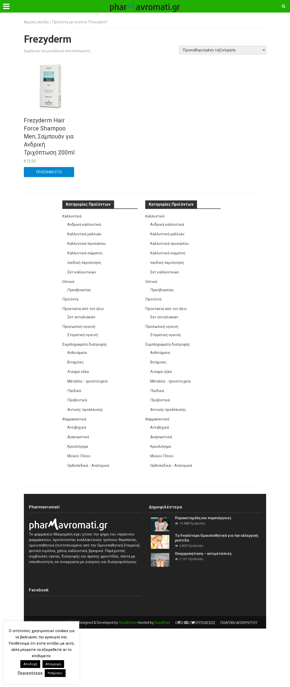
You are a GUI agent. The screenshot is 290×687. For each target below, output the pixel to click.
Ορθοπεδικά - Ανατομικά (88, 459)
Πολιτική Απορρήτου (47, 617)
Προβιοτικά (77, 396)
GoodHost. (162, 617)
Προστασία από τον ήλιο (83, 306)
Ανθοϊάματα (77, 349)
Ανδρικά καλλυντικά (84, 224)
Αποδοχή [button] (30, 664)
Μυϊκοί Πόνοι (78, 450)
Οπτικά (68, 280)
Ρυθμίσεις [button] (55, 673)
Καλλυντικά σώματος (85, 252)
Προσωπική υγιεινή (78, 324)
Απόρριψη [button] (53, 664)
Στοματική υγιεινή (82, 332)
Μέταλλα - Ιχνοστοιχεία (87, 377)
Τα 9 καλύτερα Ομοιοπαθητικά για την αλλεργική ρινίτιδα (217, 531)
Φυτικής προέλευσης (85, 405)
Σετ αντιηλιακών (81, 315)
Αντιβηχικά (76, 422)
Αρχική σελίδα (36, 22)
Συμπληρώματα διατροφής (84, 341)
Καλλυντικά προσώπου (86, 243)
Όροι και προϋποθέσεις (195, 617)
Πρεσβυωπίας (79, 288)
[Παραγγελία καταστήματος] (222, 50)
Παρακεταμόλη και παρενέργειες (203, 512)
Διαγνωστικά (78, 431)
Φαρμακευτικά (74, 414)
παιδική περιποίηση (84, 261)
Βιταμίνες (75, 358)
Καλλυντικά (71, 216)
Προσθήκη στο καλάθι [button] (49, 173)
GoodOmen (128, 617)
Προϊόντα (70, 297)
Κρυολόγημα (77, 441)
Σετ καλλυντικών (81, 271)
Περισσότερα (30, 673)
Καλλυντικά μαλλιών (84, 233)
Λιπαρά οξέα (78, 368)
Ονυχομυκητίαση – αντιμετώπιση (203, 548)
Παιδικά (74, 386)
